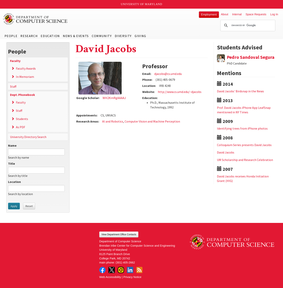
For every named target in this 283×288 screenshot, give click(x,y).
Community (102, 36)
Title (11, 163)
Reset (29, 206)
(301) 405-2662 (125, 262)
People (11, 36)
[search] (247, 25)
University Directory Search (28, 137)
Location (14, 182)
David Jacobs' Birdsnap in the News (240, 91)
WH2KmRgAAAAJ (114, 98)
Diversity (123, 36)
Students (22, 119)
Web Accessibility (110, 277)
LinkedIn (130, 270)
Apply (14, 206)
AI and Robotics (112, 121)
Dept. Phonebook (22, 95)
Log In (274, 14)
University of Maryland (141, 4)
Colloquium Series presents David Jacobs (244, 145)
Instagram (121, 270)
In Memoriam (25, 77)
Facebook (102, 270)
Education (50, 36)
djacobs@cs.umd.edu (168, 74)
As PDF (20, 127)
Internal (237, 14)
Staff (13, 86)
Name (12, 145)
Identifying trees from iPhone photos (242, 128)
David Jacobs (225, 152)
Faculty (15, 61)
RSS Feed (139, 270)
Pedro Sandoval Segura (250, 57)
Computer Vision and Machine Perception (152, 121)
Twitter (111, 270)
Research (29, 36)
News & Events (76, 36)
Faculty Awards (26, 68)
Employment (209, 14)
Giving (140, 36)
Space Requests (255, 14)
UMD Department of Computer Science (35, 19)
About (224, 14)
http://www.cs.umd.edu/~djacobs (179, 92)
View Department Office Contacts (118, 234)
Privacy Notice (132, 277)
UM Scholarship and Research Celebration (245, 160)
